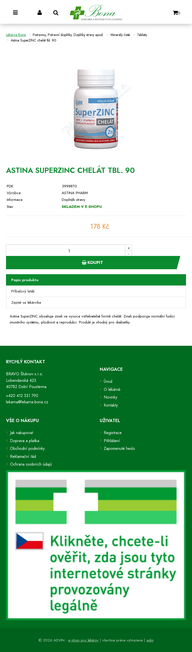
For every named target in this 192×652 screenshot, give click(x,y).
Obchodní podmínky (27, 448)
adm (150, 640)
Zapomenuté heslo (119, 448)
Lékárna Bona (16, 34)
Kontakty (111, 405)
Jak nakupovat (21, 433)
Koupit (92, 262)
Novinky (110, 397)
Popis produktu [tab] (24, 280)
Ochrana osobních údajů (31, 464)
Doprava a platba (24, 441)
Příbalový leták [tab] (22, 291)
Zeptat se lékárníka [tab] (26, 302)
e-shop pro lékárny (83, 640)
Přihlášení (112, 441)
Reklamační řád (23, 456)
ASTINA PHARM (75, 193)
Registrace (113, 433)
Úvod (108, 381)
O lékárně (112, 389)
